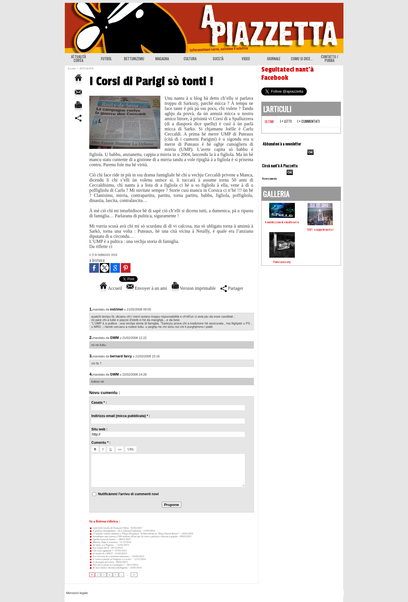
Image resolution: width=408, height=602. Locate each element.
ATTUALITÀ (86, 68)
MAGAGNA (162, 58)
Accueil (111, 288)
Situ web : (99, 429)
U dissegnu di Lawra (101, 562)
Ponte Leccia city (282, 262)
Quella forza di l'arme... (103, 539)
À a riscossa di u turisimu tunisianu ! (110, 556)
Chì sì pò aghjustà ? (101, 550)
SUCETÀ (218, 58)
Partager (231, 288)
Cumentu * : (100, 443)
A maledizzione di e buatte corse (282, 222)
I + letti (286, 121)
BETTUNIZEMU (134, 58)
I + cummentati (308, 121)
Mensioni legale (77, 593)
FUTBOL (106, 58)
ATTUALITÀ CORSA (78, 58)
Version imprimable (194, 288)
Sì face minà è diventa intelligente (108, 567)
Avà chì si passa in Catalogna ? (107, 564)
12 (134, 574)
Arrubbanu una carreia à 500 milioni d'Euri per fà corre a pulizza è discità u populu (133, 536)
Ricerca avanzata (269, 178)
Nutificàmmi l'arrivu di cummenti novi (128, 494)
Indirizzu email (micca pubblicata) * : (120, 416)
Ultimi (269, 121)
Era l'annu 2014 (99, 547)
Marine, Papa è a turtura (103, 542)
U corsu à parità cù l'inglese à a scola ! (110, 559)
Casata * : (99, 403)
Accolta (72, 68)
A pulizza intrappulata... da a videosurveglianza (115, 530)
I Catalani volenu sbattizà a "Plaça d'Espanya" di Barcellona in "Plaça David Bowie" (134, 533)
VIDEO (246, 58)
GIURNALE (273, 58)
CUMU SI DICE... (302, 58)
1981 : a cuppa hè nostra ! (320, 229)
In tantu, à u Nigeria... (102, 544)
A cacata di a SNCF (101, 553)
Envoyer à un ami (147, 288)
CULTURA (190, 58)
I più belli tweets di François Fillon (109, 527)
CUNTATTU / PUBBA (329, 58)
